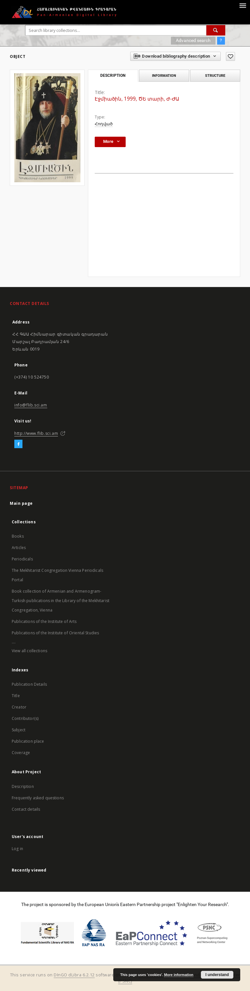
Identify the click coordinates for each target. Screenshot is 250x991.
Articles (19, 547)
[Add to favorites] (230, 56)
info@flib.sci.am (30, 405)
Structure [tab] (215, 75)
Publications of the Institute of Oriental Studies (55, 633)
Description (23, 786)
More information (178, 975)
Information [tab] (164, 75)
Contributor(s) (25, 718)
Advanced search (193, 40)
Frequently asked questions (38, 798)
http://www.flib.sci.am (36, 433)
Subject (18, 730)
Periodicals (22, 559)
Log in (17, 848)
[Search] (215, 30)
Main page (21, 503)
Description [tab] (112, 75)
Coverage (21, 752)
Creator (19, 707)
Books (18, 536)
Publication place (28, 741)
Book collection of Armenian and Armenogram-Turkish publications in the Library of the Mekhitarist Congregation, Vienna (60, 600)
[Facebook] (18, 444)
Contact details (26, 809)
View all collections (29, 651)
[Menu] (242, 5)
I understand (217, 974)
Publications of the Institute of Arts (44, 621)
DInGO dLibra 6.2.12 (74, 975)
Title (16, 695)
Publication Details (29, 684)
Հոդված (104, 124)
